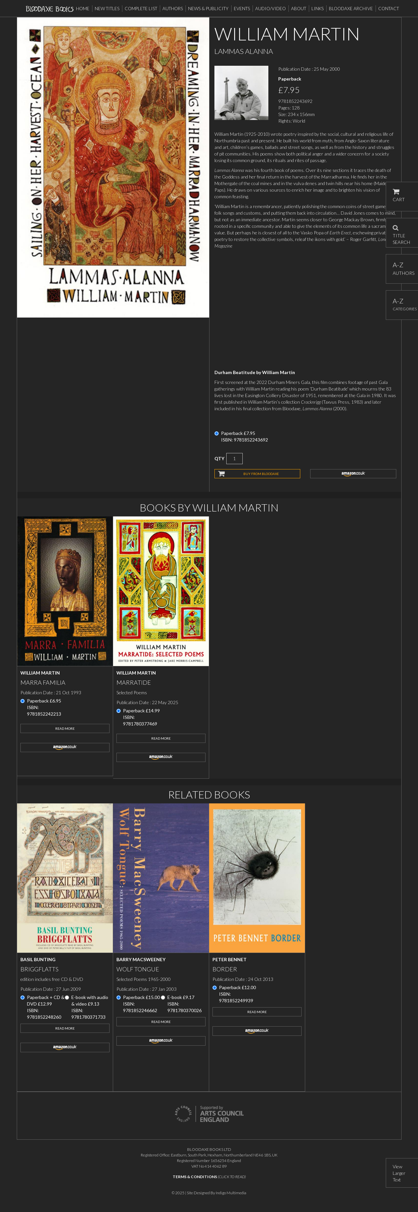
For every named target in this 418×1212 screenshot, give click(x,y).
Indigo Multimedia (231, 1192)
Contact (388, 8)
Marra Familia (42, 682)
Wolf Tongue (137, 969)
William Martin (40, 673)
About (298, 8)
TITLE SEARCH (401, 233)
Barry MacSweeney (140, 959)
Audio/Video (270, 8)
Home (82, 8)
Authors (172, 8)
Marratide (133, 682)
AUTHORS (402, 268)
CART (399, 195)
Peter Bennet (229, 959)
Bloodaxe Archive (351, 8)
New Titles (107, 8)
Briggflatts (39, 969)
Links (317, 8)
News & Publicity (208, 8)
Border (224, 969)
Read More (65, 728)
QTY (219, 458)
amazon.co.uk (353, 473)
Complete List (141, 8)
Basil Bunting (38, 959)
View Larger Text (399, 1173)
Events (242, 8)
